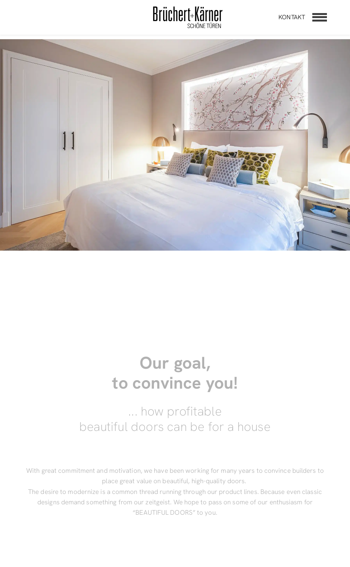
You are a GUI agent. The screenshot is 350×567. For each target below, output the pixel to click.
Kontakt (291, 17)
